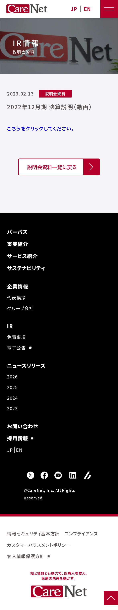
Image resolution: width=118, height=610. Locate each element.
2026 (12, 376)
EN (87, 9)
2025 (12, 387)
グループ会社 (20, 308)
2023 (12, 408)
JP (74, 9)
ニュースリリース (26, 365)
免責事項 (16, 337)
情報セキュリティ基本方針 (33, 533)
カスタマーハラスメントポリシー (38, 545)
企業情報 (17, 286)
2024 (12, 398)
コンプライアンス (81, 533)
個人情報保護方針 (28, 556)
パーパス (17, 231)
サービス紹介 (22, 255)
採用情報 (20, 438)
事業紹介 (17, 243)
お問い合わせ (22, 426)
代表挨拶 (16, 297)
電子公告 (19, 348)
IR (10, 325)
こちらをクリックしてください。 (41, 128)
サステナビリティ (26, 267)
